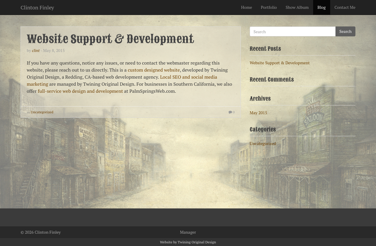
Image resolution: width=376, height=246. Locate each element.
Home (246, 7)
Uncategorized (42, 112)
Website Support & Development (110, 39)
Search (345, 31)
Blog (322, 7)
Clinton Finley (37, 6)
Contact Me (345, 7)
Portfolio (269, 7)
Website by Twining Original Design (188, 242)
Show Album (297, 7)
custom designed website (154, 70)
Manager (188, 232)
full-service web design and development (80, 91)
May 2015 (258, 112)
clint (36, 50)
